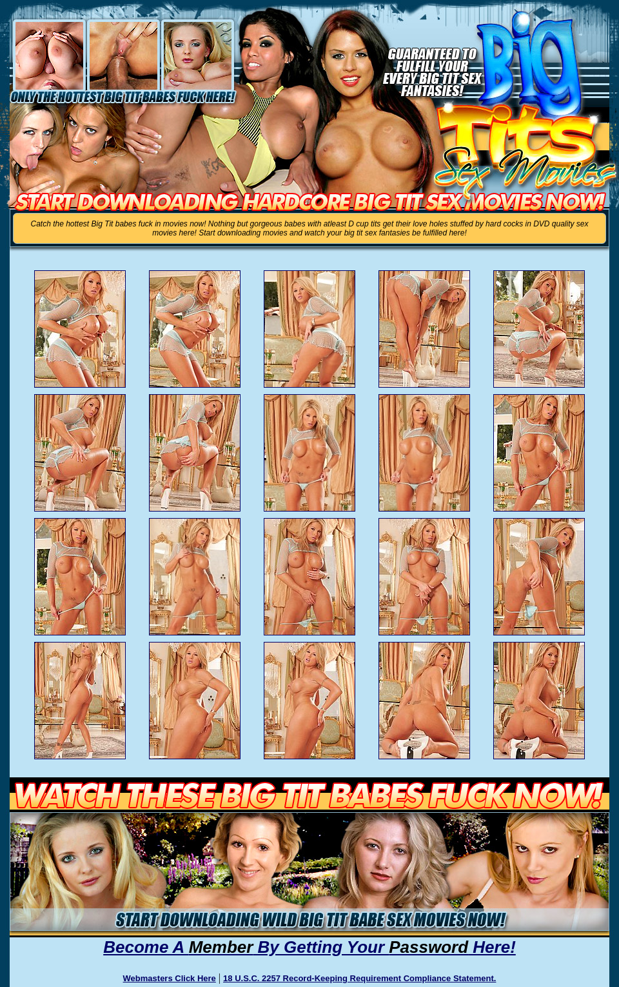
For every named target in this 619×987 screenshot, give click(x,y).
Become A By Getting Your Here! (309, 947)
